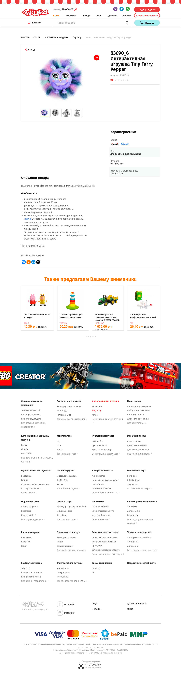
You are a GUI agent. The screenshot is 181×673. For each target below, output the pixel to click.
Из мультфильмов (101, 515)
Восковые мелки (135, 414)
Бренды (86, 15)
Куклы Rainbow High (102, 449)
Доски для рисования (138, 419)
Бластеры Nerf (28, 515)
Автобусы (132, 506)
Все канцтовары (136, 423)
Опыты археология (101, 488)
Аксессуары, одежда (67, 476)
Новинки (127, 15)
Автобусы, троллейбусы (139, 537)
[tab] (44, 113)
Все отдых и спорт (67, 519)
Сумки (24, 546)
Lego (59, 441)
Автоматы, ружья (29, 506)
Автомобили (133, 511)
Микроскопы (98, 476)
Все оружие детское (33, 519)
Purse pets (97, 406)
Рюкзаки (25, 541)
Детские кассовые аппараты (106, 550)
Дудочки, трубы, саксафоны (35, 484)
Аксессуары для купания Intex (71, 506)
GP (93, 572)
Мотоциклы (62, 577)
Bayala (24, 445)
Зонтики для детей (30, 410)
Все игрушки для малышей (72, 419)
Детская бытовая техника (104, 537)
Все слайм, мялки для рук (71, 550)
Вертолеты (132, 515)
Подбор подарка (147, 9)
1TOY (59, 445)
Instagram (65, 613)
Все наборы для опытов (105, 492)
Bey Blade (132, 476)
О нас (130, 609)
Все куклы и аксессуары (106, 453)
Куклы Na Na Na (99, 445)
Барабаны (26, 476)
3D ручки (25, 568)
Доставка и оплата (137, 603)
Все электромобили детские (73, 581)
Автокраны (132, 541)
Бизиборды (62, 410)
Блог (99, 15)
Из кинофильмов (100, 506)
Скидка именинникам (147, 15)
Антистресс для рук (66, 537)
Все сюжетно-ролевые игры (108, 554)
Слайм (60, 541)
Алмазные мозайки (137, 445)
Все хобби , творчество (34, 581)
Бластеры (26, 511)
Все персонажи (101, 519)
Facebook (65, 605)
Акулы (95, 415)
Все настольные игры (139, 488)
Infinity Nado (133, 480)
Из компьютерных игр (103, 511)
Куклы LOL (97, 441)
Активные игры (64, 511)
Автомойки (132, 546)
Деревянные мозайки (138, 449)
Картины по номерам (32, 572)
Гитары (24, 480)
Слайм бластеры (65, 546)
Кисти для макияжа (30, 414)
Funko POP (26, 453)
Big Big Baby (62, 480)
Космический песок (31, 577)
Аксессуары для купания (69, 406)
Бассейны (61, 515)
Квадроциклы (63, 572)
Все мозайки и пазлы (139, 453)
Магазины (71, 15)
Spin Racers (132, 484)
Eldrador (25, 449)
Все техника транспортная (142, 550)
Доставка (112, 15)
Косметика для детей (31, 419)
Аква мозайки (134, 441)
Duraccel (96, 568)
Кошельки (26, 537)
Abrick (60, 449)
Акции (56, 15)
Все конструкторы (67, 453)
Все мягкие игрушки (68, 488)
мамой (28, 218)
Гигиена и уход (64, 415)
